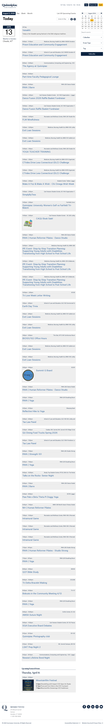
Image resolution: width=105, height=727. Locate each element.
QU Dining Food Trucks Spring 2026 (39, 433)
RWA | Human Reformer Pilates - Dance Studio (45, 238)
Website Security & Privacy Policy (92, 723)
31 (98, 18)
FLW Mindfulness (30, 120)
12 (92, 22)
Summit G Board (44, 371)
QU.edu (78, 4)
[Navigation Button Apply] (100, 4)
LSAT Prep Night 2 (31, 647)
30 (95, 18)
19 (92, 24)
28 (88, 18)
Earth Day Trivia (30, 306)
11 (88, 22)
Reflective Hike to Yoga (33, 411)
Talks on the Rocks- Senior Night (38, 476)
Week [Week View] (23, 13)
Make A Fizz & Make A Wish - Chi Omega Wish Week (48, 184)
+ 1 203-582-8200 (15, 716)
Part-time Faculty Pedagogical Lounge (40, 77)
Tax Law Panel (29, 422)
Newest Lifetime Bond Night (36, 658)
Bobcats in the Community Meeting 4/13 (42, 594)
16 (82, 24)
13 (95, 22)
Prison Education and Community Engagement (44, 45)
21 (98, 24)
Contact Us (69, 4)
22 (101, 24)
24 (85, 26)
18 (88, 24)
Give (74, 4)
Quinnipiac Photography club (36, 636)
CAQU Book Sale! (44, 219)
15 (101, 22)
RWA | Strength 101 (32, 454)
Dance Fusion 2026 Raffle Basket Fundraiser (43, 98)
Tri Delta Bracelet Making (34, 583)
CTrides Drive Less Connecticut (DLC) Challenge (45, 163)
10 (85, 22)
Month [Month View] (29, 13)
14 (98, 22)
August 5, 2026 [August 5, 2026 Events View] (9, 13)
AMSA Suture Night (32, 615)
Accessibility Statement (72, 723)
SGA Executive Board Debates (37, 626)
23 (82, 26)
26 (82, 18)
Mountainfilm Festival (46, 680)
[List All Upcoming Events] (66, 13)
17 (85, 24)
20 (95, 24)
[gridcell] (91, 20)
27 (85, 18)
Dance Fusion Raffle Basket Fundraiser (40, 109)
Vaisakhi (26, 30)
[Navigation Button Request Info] (93, 4)
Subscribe (92, 54)
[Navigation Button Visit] (86, 4)
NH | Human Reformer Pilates (36, 508)
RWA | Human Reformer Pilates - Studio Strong (45, 551)
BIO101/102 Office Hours (34, 338)
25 (88, 26)
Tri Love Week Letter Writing (36, 296)
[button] (82, 13)
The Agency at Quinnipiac (34, 66)
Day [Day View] (18, 13)
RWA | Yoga (28, 401)
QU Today (63, 4)
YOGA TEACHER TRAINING (36, 152)
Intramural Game (30, 519)
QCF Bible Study (30, 572)
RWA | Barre (28, 88)
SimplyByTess (29, 195)
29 (92, 18)
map (73, 95)
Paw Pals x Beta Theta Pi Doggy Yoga (40, 497)
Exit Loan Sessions (31, 131)
